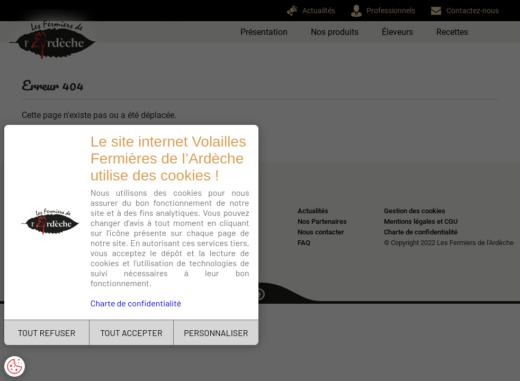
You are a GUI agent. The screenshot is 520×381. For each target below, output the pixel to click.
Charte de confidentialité (136, 303)
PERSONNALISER (216, 333)
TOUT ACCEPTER (131, 333)
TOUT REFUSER (47, 333)
